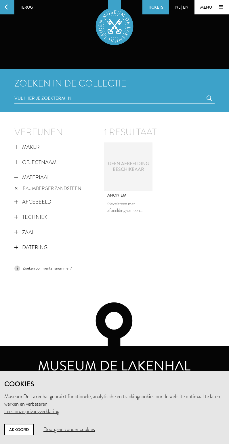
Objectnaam (35, 162)
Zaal (24, 232)
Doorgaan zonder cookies (69, 429)
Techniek (30, 217)
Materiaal (32, 177)
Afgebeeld (32, 202)
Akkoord (19, 429)
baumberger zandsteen (48, 188)
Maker (27, 147)
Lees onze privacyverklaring (31, 411)
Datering (30, 247)
